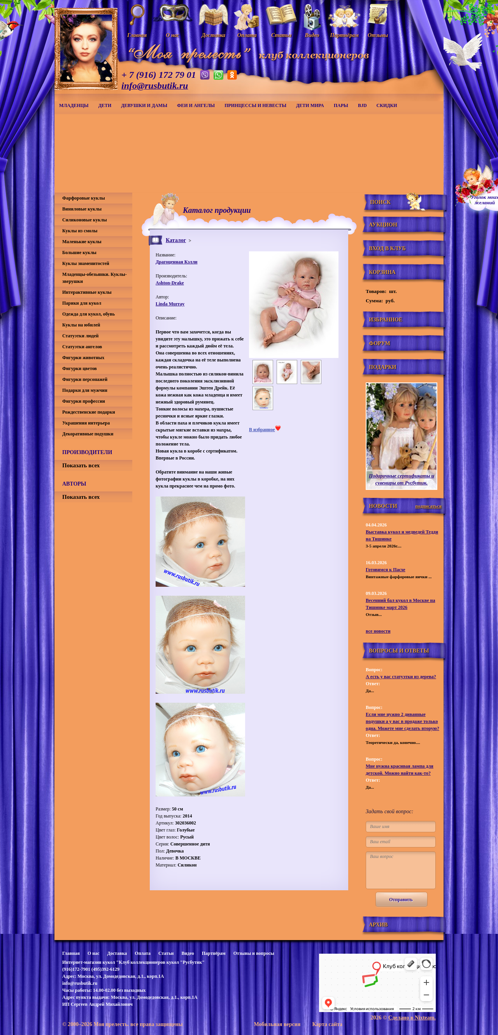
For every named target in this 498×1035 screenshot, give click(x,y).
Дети (105, 105)
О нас (94, 953)
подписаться (428, 506)
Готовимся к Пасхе (385, 569)
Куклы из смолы (79, 230)
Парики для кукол (81, 303)
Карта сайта (327, 1024)
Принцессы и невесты (255, 105)
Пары (341, 105)
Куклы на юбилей (81, 325)
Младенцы (74, 105)
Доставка (117, 953)
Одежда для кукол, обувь (88, 314)
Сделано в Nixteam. (412, 1018)
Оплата (143, 953)
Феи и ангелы (196, 105)
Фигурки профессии (83, 401)
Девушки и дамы (144, 105)
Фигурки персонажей (84, 379)
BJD (362, 105)
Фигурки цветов (79, 368)
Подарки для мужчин (84, 390)
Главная (71, 953)
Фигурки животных (83, 357)
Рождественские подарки (88, 412)
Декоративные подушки (87, 434)
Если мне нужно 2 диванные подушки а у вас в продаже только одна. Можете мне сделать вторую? (402, 721)
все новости (378, 631)
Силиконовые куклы (84, 220)
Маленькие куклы (82, 241)
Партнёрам (214, 953)
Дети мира (310, 105)
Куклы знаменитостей (85, 263)
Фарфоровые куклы (83, 198)
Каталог (176, 240)
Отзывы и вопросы (253, 953)
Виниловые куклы (82, 209)
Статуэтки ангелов (82, 346)
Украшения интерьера (86, 423)
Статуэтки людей (80, 336)
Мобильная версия (277, 1024)
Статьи (166, 953)
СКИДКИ (387, 105)
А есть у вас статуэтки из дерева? (401, 676)
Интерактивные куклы (87, 292)
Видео (187, 953)
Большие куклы (79, 252)
